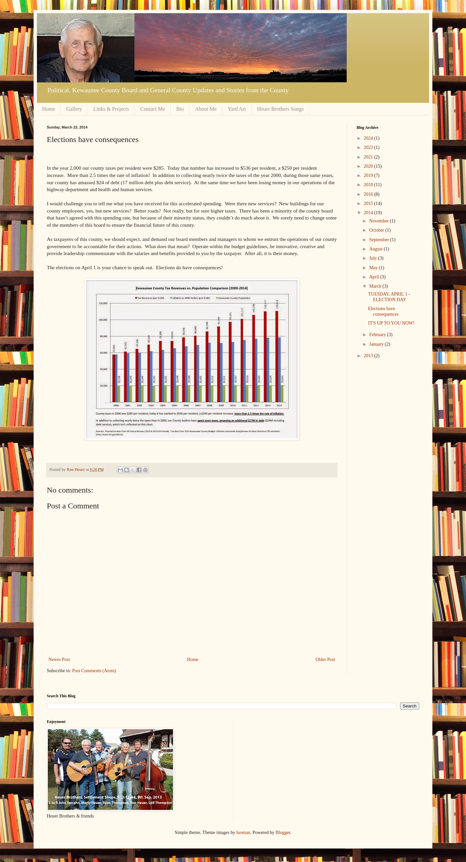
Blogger (283, 832)
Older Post (325, 659)
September (379, 239)
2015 (369, 203)
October (377, 230)
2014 (369, 212)
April (374, 276)
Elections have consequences (383, 311)
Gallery (74, 109)
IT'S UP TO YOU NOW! (391, 323)
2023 (369, 147)
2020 (369, 166)
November (379, 220)
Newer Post (59, 659)
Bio (180, 109)
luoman (243, 832)
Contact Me (152, 109)
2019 (369, 175)
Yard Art (237, 109)
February (378, 334)
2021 (369, 157)
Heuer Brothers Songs (280, 109)
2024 (369, 138)
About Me (206, 109)
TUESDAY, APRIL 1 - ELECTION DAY (389, 297)
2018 (369, 184)
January (377, 344)
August (376, 248)
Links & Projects (111, 109)
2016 (369, 194)
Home (48, 109)
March (375, 286)
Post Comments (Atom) (94, 670)
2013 (369, 355)
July (373, 258)
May (374, 267)
